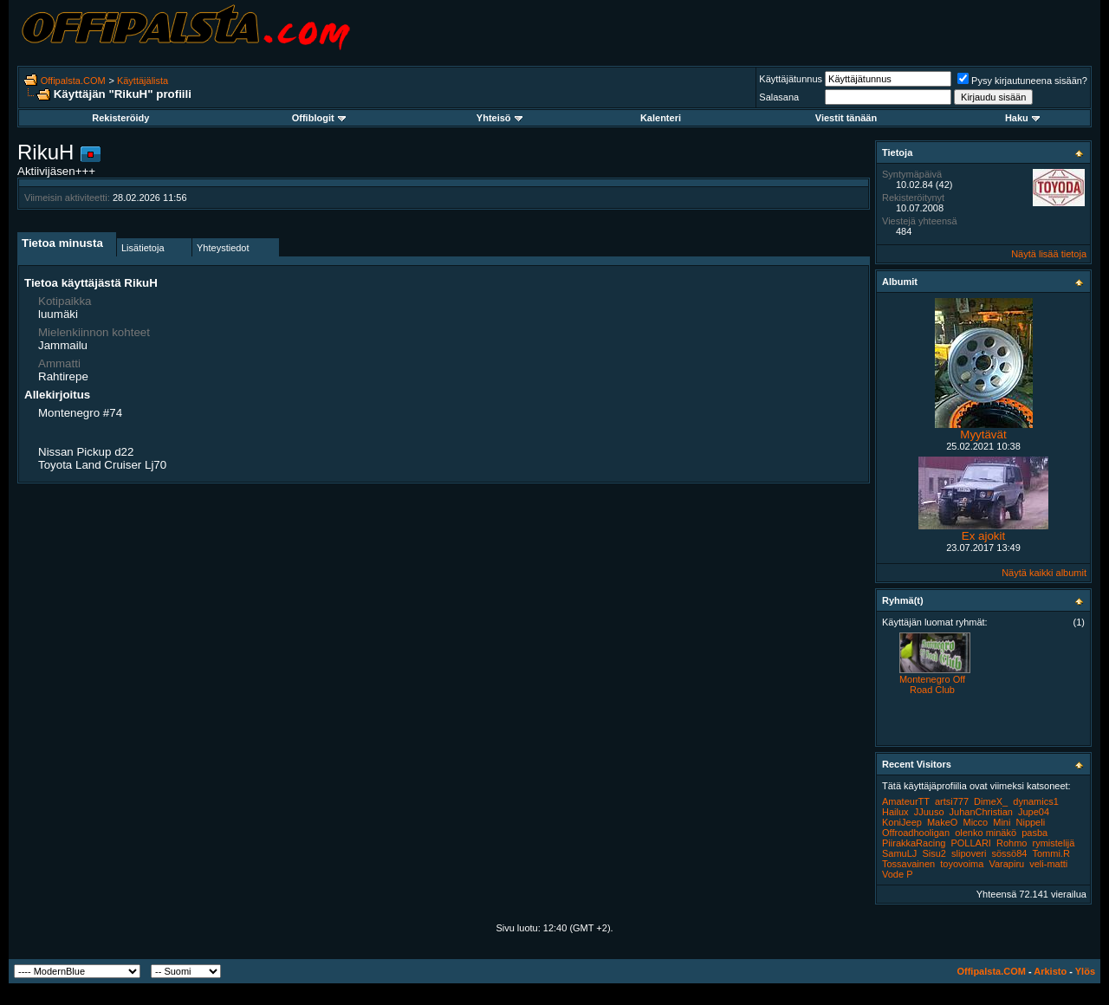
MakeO (942, 822)
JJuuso (929, 812)
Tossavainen (908, 864)
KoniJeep (902, 822)
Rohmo (1011, 843)
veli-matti (1048, 864)
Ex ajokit (983, 535)
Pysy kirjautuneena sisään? (1022, 80)
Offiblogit (319, 118)
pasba (1034, 832)
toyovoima (961, 864)
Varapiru (1006, 864)
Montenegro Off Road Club (932, 684)
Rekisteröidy (120, 118)
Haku (1022, 118)
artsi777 (952, 801)
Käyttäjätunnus (790, 79)
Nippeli (1031, 822)
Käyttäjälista (142, 80)
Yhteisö (499, 118)
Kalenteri (660, 118)
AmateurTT (906, 801)
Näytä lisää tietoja (1048, 254)
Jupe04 (1033, 812)
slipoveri (968, 853)
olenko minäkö (985, 832)
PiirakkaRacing (913, 843)
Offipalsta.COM (73, 80)
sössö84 (1009, 853)
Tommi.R (1050, 853)
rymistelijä (1054, 843)
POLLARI (970, 843)
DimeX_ (991, 801)
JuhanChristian (981, 812)
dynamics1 (1036, 801)
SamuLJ (899, 853)
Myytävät (983, 434)
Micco (975, 822)
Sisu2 (934, 853)
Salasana (779, 97)
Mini (1001, 822)
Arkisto (1050, 971)
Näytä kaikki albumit (1044, 572)
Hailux (895, 812)
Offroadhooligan (916, 832)
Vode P (897, 874)
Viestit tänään (846, 118)
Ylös (1085, 971)
